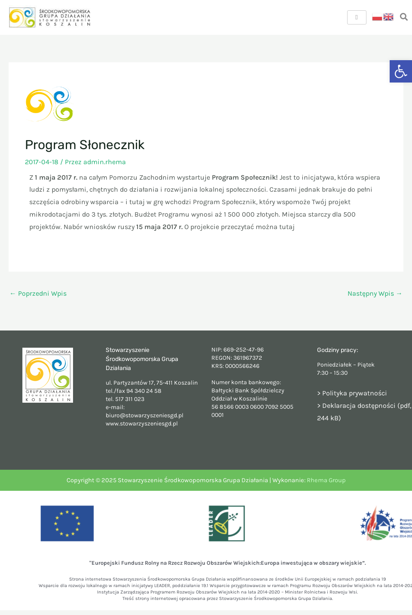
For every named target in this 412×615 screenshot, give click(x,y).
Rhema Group (326, 480)
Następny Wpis (375, 293)
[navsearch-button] (403, 17)
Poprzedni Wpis (38, 293)
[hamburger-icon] (356, 17)
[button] (401, 71)
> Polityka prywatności (352, 393)
